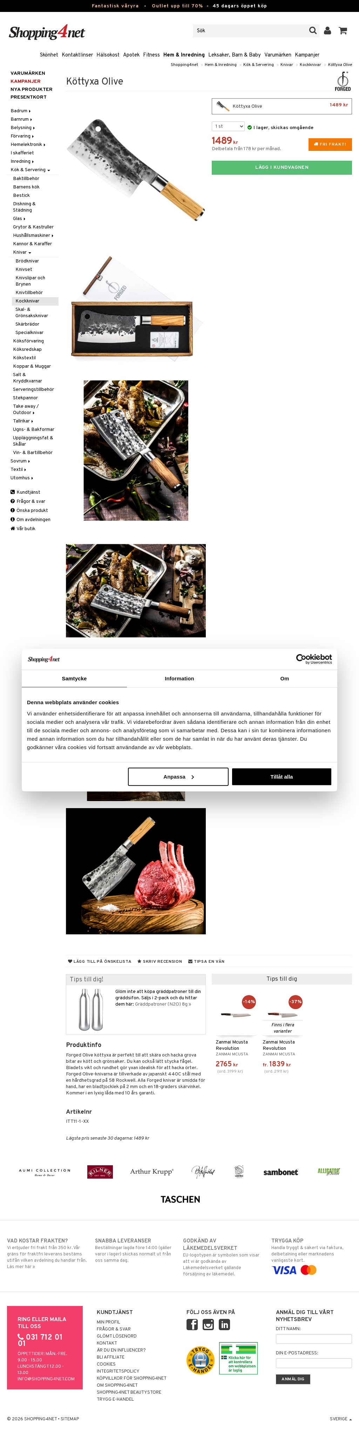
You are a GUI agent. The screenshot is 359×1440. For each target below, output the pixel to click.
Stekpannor (25, 398)
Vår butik (23, 529)
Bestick (21, 196)
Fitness (151, 55)
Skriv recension (159, 962)
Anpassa (178, 776)
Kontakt (107, 1343)
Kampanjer (307, 55)
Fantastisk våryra (115, 6)
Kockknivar (310, 65)
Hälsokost (108, 55)
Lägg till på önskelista (100, 962)
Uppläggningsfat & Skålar (33, 441)
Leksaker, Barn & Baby (234, 55)
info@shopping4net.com (46, 1379)
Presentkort (29, 97)
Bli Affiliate (110, 1357)
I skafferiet (22, 153)
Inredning (23, 162)
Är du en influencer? (121, 1350)
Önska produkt (29, 511)
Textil (19, 470)
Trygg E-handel (115, 1399)
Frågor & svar (28, 502)
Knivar (286, 65)
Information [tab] (179, 678)
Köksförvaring (28, 341)
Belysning (23, 128)
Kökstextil (24, 358)
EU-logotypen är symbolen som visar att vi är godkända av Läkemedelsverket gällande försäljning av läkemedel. (223, 1257)
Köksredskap (27, 350)
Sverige (341, 1419)
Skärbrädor (27, 324)
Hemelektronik (29, 145)
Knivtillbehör (29, 293)
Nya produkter (32, 90)
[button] (343, 31)
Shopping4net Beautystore (129, 1392)
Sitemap (70, 1419)
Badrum (21, 111)
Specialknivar (29, 333)
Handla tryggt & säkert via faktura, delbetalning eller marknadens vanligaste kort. (311, 1255)
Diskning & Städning (24, 207)
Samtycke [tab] (74, 678)
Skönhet (49, 55)
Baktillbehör (26, 179)
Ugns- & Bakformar (33, 430)
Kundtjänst (25, 492)
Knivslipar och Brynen (30, 281)
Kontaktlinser (77, 55)
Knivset (23, 270)
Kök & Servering (258, 65)
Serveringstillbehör (33, 390)
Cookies (106, 1364)
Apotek (131, 55)
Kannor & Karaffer (32, 244)
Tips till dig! (86, 980)
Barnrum (22, 119)
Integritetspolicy (118, 1371)
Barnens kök (26, 187)
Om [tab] (284, 678)
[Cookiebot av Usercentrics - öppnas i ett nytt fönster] (301, 659)
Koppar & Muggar (32, 366)
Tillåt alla (281, 776)
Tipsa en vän (206, 962)
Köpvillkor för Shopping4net (132, 1378)
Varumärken (277, 55)
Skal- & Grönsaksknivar (31, 313)
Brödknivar (27, 261)
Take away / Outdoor (26, 410)
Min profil (108, 1322)
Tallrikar (23, 421)
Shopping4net (184, 65)
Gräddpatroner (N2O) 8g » (163, 1004)
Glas (20, 219)
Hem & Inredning (184, 55)
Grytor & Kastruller (33, 227)
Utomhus (22, 478)
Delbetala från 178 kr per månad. (246, 149)
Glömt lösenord (117, 1336)
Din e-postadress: (297, 1353)
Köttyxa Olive (340, 65)
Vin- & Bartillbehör (33, 453)
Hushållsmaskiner (34, 236)
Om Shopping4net (117, 1385)
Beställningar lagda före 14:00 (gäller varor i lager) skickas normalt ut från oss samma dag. (135, 1251)
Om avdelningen (30, 520)
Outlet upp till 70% (177, 6)
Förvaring (23, 136)
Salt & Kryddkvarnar (27, 378)
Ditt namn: (288, 1329)
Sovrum (21, 461)
